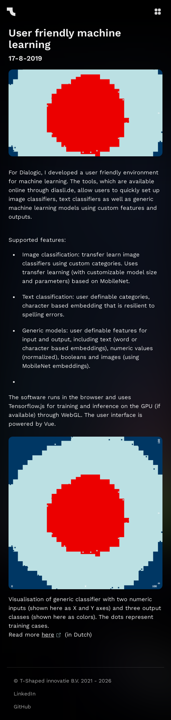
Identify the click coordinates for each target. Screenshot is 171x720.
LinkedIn (24, 694)
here (48, 634)
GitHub (22, 707)
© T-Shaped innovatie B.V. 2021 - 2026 (62, 681)
